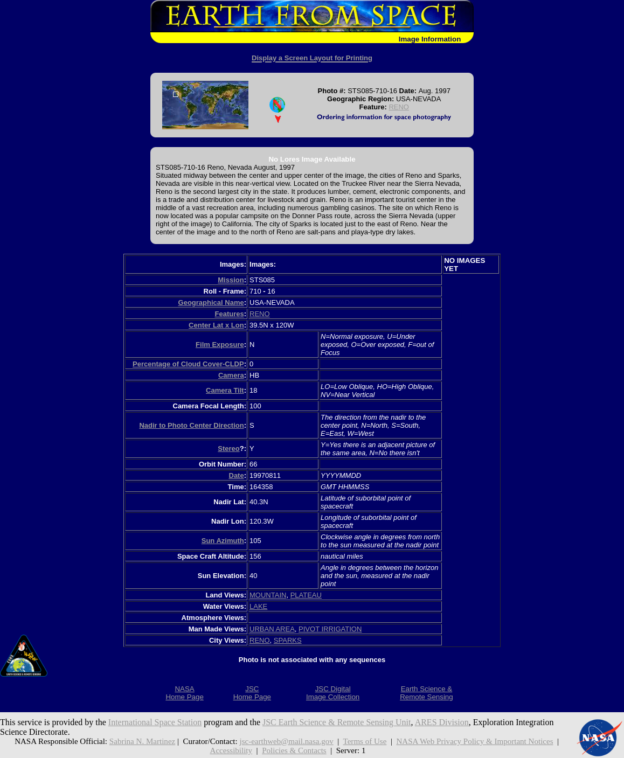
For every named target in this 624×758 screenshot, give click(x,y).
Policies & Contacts (294, 750)
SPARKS (288, 640)
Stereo (228, 448)
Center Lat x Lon (216, 325)
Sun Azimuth (223, 541)
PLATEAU (306, 595)
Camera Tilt (225, 390)
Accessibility (231, 750)
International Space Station (155, 722)
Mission (231, 280)
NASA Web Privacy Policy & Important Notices (474, 741)
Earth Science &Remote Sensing (426, 693)
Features (229, 314)
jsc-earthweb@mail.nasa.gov (286, 741)
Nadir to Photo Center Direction (191, 425)
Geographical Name (211, 302)
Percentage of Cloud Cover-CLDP (188, 364)
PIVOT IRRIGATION (330, 629)
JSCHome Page (252, 693)
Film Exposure (220, 344)
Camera (231, 375)
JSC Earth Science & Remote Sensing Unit (336, 722)
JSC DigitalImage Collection (332, 693)
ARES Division (442, 722)
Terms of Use (365, 741)
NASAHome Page (184, 693)
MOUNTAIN (267, 595)
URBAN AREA (272, 629)
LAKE (258, 606)
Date (236, 475)
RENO (399, 107)
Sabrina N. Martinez (142, 741)
